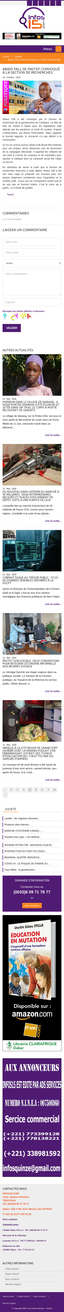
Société (18, 56)
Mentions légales (13, 1284)
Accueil (6, 56)
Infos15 (49, 1308)
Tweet (10, 194)
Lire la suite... (53, 434)
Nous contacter (32, 905)
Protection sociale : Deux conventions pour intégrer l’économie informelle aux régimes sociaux (31, 663)
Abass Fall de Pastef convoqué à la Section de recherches (34, 60)
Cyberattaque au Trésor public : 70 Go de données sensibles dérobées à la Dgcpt (30, 580)
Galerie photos (12, 1268)
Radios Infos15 (12, 1274)
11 (54, 790)
